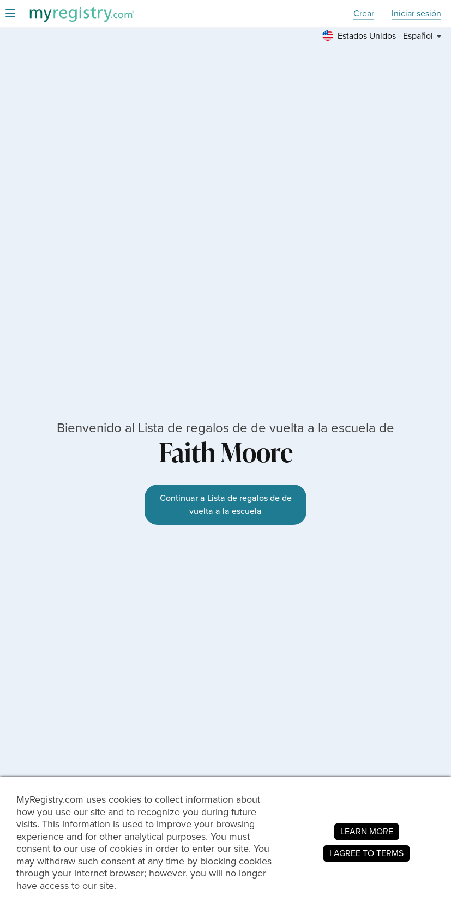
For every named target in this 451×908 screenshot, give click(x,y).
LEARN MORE (366, 831)
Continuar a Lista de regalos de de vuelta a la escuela (226, 504)
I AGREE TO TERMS (366, 853)
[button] (383, 36)
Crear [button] (363, 14)
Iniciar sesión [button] (416, 14)
